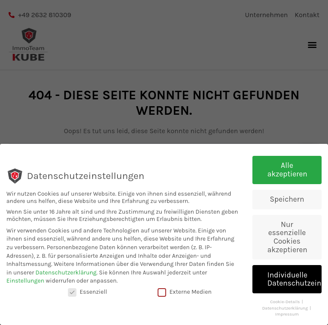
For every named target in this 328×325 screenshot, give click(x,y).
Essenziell (87, 292)
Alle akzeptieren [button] (287, 170)
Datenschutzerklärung (66, 273)
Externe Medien (185, 292)
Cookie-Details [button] (285, 302)
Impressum (287, 315)
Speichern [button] (287, 199)
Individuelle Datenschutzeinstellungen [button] (294, 279)
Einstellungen (25, 281)
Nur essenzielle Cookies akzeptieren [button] (287, 237)
